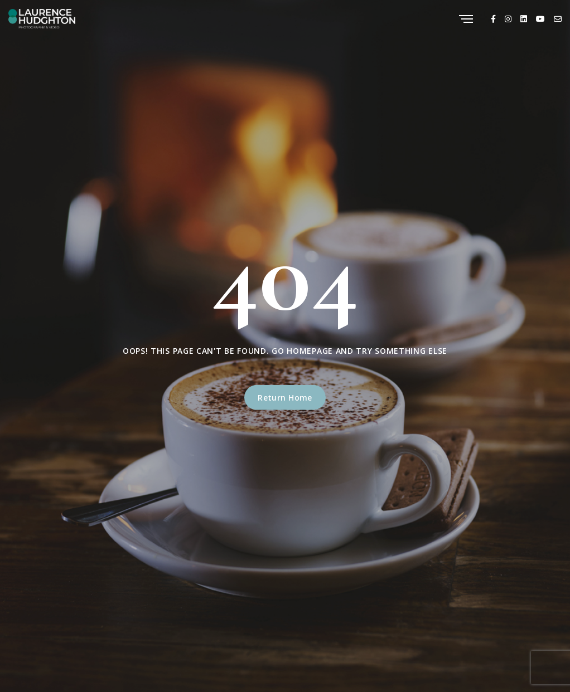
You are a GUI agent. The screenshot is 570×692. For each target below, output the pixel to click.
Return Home (285, 397)
